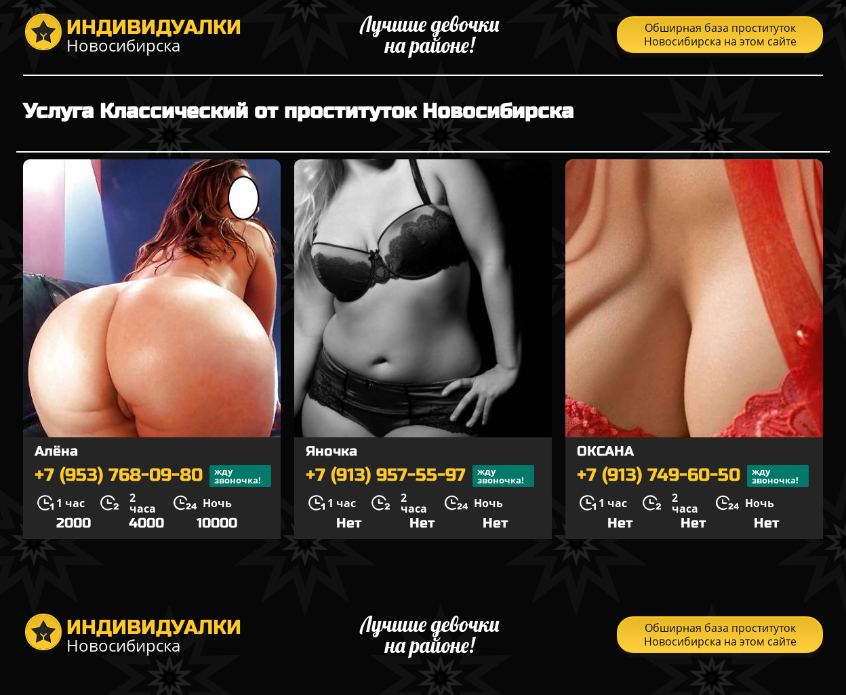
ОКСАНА (605, 451)
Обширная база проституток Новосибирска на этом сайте (720, 34)
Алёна (56, 451)
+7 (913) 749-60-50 (693, 476)
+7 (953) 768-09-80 (153, 476)
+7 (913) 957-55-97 (420, 476)
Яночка (331, 451)
